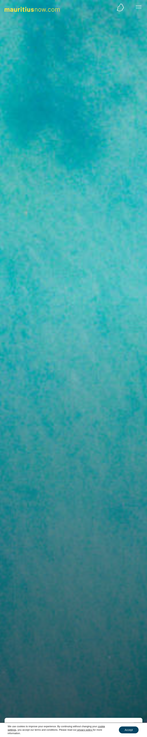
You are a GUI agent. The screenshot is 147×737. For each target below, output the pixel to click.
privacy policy (85, 729)
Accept (129, 729)
